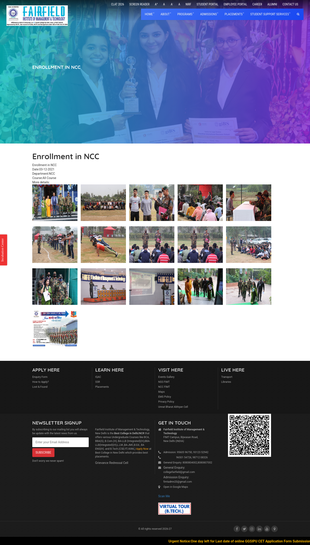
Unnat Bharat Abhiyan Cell (173, 406)
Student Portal (207, 4)
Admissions (208, 14)
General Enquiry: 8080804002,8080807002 (187, 462)
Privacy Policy (166, 401)
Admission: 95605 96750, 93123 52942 (185, 452)
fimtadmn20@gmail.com (177, 481)
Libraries (226, 381)
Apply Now (142, 448)
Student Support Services (269, 14)
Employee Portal (235, 4)
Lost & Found (39, 386)
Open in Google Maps (175, 486)
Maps (161, 391)
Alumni (272, 4)
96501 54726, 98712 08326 (185, 457)
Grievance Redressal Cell (111, 463)
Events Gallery (166, 376)
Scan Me (164, 496)
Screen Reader (139, 4)
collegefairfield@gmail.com (179, 472)
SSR (97, 381)
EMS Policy (164, 396)
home (149, 14)
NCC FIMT (164, 386)
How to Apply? (40, 381)
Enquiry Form (40, 376)
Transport (226, 376)
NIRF (188, 4)
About (165, 14)
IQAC (98, 376)
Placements (102, 386)
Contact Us (290, 4)
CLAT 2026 (117, 4)
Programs (184, 14)
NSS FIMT (164, 381)
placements (233, 14)
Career (257, 4)
